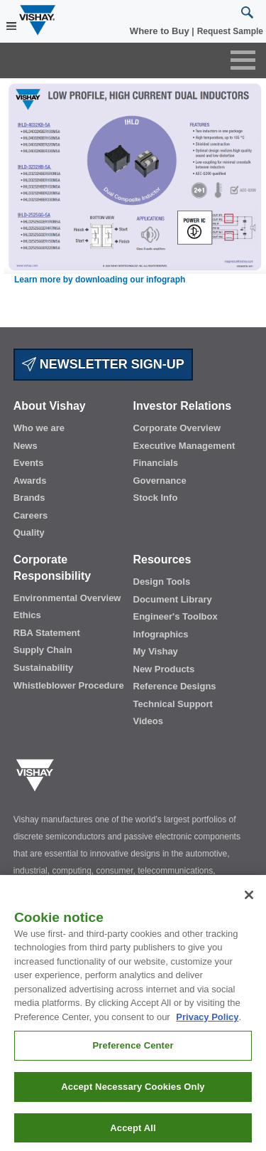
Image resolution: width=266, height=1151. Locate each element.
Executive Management (184, 445)
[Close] (249, 900)
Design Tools (162, 581)
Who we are (39, 428)
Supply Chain (42, 650)
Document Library (172, 599)
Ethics (27, 615)
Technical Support (173, 704)
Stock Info (155, 497)
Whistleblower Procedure (68, 685)
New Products (164, 669)
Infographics (161, 634)
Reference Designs (174, 686)
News (25, 445)
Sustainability (43, 667)
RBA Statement (46, 632)
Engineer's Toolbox (175, 616)
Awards (30, 480)
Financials (156, 462)
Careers (30, 515)
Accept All (132, 1133)
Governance (160, 480)
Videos (148, 721)
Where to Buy (161, 31)
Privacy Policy (207, 1022)
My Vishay (155, 651)
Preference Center (132, 1051)
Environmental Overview (67, 598)
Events (28, 462)
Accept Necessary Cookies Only (132, 1093)
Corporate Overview (177, 428)
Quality (29, 532)
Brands (29, 497)
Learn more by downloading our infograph (99, 280)
